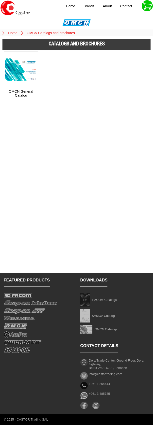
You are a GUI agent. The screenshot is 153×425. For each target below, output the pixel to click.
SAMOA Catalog (103, 316)
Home (70, 6)
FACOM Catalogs (104, 300)
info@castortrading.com (105, 374)
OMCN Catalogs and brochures (51, 33)
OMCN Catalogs (106, 329)
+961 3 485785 (99, 394)
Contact (126, 6)
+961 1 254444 (99, 384)
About (107, 6)
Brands (89, 6)
